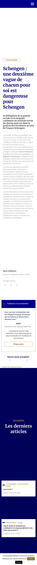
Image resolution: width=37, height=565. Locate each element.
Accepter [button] (31, 559)
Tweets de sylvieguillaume (11, 367)
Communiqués (11, 60)
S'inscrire (18, 344)
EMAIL (18, 323)
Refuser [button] (18, 562)
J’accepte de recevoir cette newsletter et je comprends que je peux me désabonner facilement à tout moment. (18, 334)
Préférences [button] (22, 559)
